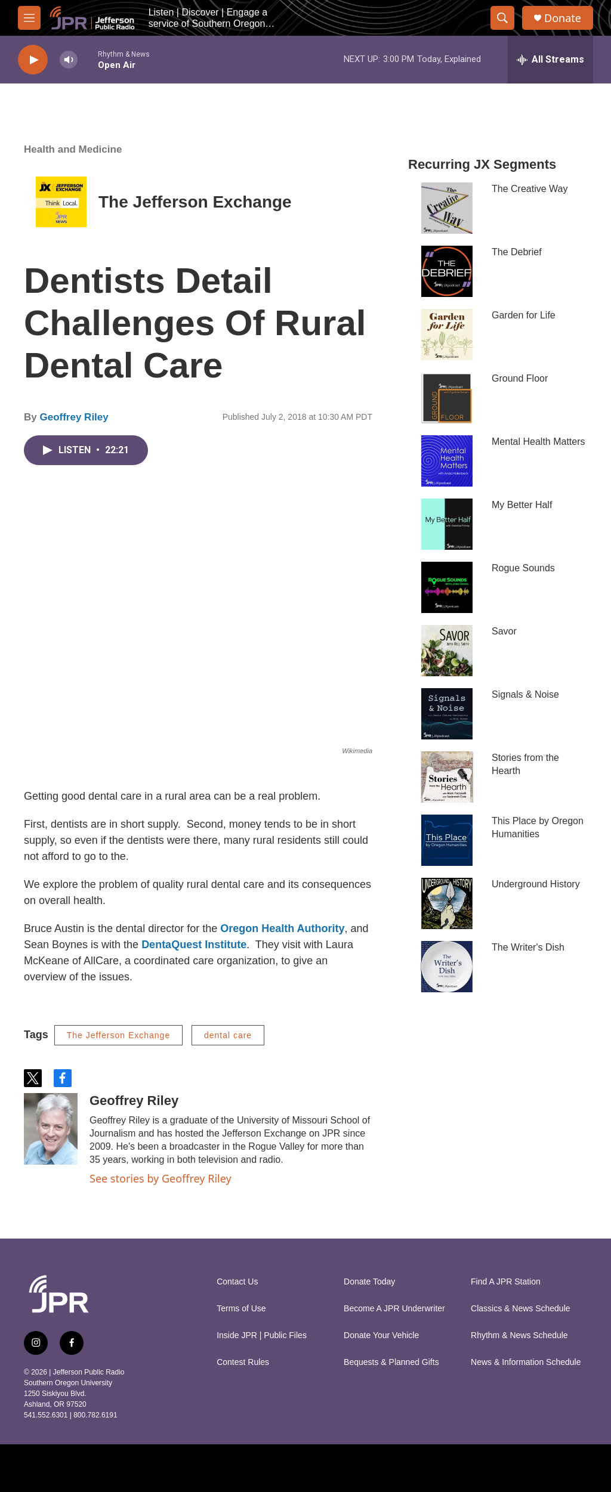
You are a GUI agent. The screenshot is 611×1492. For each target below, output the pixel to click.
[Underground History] (447, 903)
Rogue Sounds (523, 568)
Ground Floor (520, 378)
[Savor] (447, 650)
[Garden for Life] (447, 334)
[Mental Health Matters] (447, 461)
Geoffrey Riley (73, 417)
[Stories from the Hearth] (447, 777)
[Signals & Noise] (447, 713)
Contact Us (237, 1281)
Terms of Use (241, 1308)
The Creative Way (529, 189)
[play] (32, 60)
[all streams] (550, 59)
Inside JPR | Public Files (262, 1335)
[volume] (68, 60)
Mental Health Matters (538, 442)
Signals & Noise (525, 694)
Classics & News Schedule (520, 1308)
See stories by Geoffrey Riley (161, 1178)
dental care (228, 1035)
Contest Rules (243, 1362)
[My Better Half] (447, 524)
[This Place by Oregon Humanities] (447, 840)
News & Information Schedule (526, 1362)
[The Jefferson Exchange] (61, 202)
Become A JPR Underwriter (394, 1308)
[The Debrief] (447, 271)
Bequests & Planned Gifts (391, 1362)
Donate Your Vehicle (381, 1335)
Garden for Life (524, 315)
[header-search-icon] (502, 18)
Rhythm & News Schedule (519, 1335)
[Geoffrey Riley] (51, 1129)
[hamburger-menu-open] (29, 18)
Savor (504, 631)
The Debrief (517, 252)
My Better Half (522, 505)
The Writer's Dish (528, 947)
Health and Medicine (73, 149)
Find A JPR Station (506, 1281)
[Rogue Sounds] (447, 587)
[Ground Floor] (447, 397)
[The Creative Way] (447, 208)
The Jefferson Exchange (195, 202)
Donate (562, 18)
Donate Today (369, 1281)
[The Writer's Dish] (447, 966)
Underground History (536, 884)
